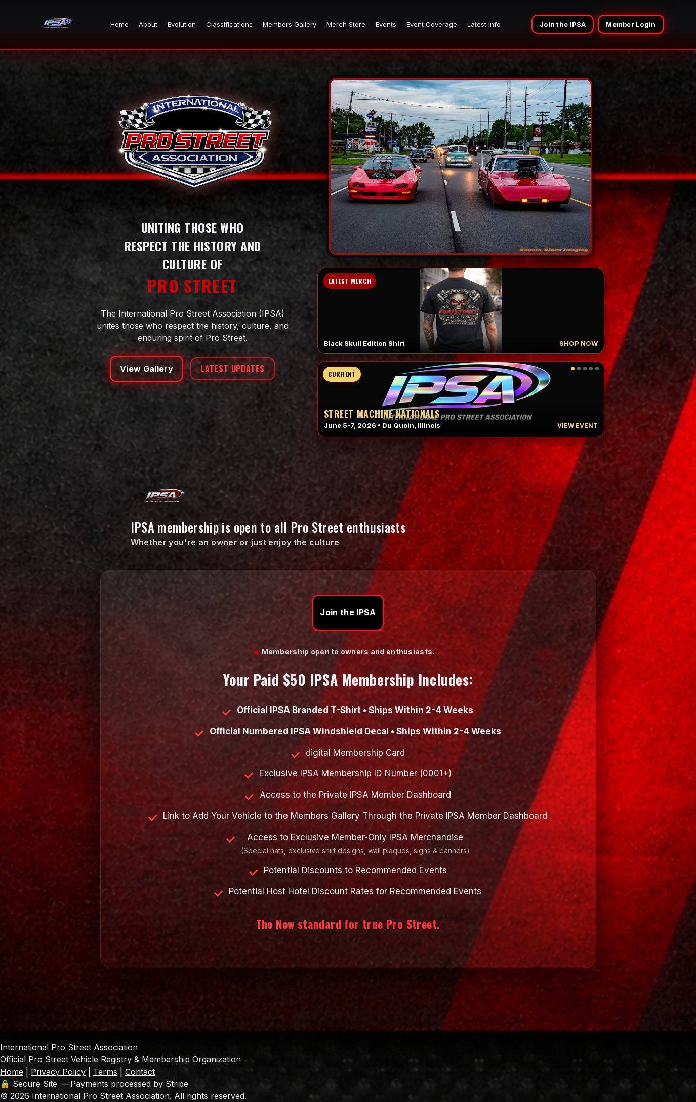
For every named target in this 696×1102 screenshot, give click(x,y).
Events (386, 24)
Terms (105, 1072)
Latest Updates (232, 369)
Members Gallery (289, 24)
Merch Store (345, 24)
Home (119, 24)
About (148, 24)
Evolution (182, 24)
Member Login (631, 24)
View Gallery (146, 369)
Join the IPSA (563, 24)
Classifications (229, 24)
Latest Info (484, 24)
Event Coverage (431, 24)
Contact (140, 1072)
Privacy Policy (58, 1072)
